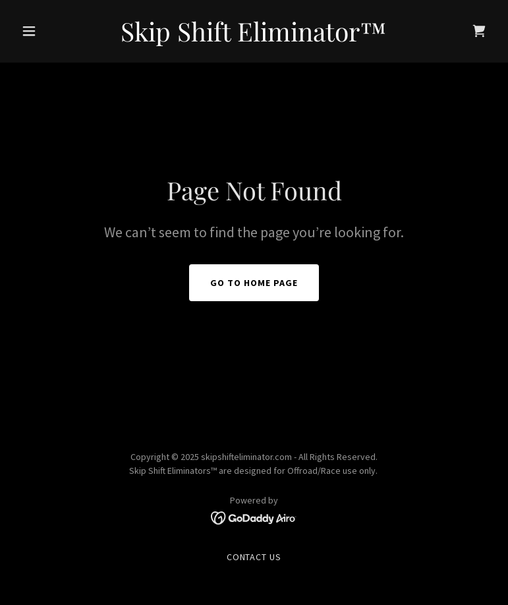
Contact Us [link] (254, 557)
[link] (254, 37)
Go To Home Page (254, 283)
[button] (51, 31)
